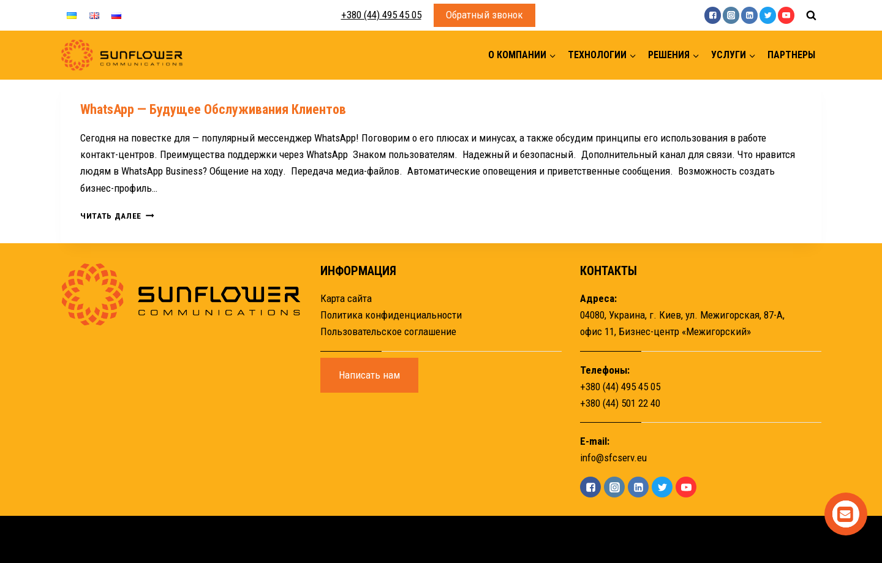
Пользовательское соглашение (388, 331)
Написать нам (369, 375)
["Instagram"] (731, 15)
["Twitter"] (768, 15)
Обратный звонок (484, 15)
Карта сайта (346, 298)
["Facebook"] (712, 15)
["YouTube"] (786, 15)
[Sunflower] (122, 55)
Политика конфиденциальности (391, 315)
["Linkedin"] (749, 15)
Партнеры (791, 55)
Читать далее (117, 216)
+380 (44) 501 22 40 (620, 403)
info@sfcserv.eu (613, 458)
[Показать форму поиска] (811, 15)
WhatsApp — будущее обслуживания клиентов (213, 109)
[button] (552, 55)
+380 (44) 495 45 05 (381, 15)
